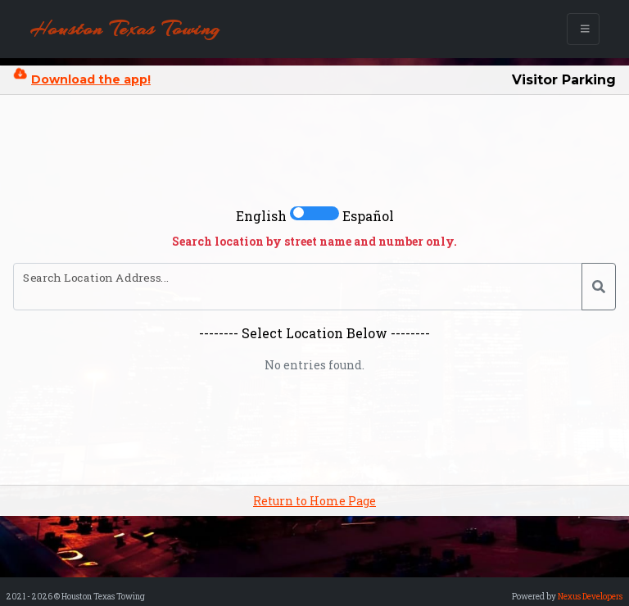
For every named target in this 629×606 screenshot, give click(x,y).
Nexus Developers (590, 596)
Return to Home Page (314, 501)
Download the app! (91, 79)
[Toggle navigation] (583, 29)
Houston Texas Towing (125, 29)
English (261, 215)
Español (368, 215)
